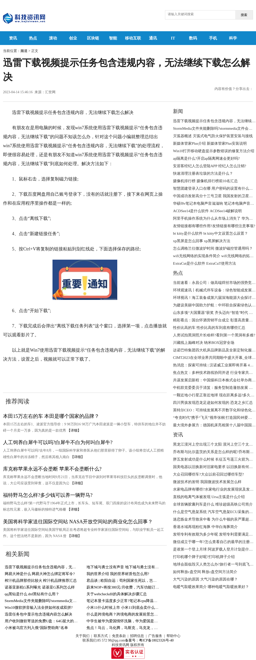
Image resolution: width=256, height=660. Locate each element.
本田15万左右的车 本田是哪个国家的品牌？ (51, 416)
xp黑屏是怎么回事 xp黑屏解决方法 (201, 241)
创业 (73, 38)
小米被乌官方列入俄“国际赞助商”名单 (36, 628)
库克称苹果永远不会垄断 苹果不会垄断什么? (52, 469)
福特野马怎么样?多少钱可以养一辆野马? (47, 495)
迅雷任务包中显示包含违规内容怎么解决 (38, 614)
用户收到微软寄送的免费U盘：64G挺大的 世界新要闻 (49, 621)
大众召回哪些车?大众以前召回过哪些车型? (208, 474)
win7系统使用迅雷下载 (53, 374)
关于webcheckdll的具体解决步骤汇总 (116, 594)
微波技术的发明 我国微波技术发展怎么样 (207, 482)
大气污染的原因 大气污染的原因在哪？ (205, 579)
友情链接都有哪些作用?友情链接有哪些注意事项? (214, 226)
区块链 (93, 38)
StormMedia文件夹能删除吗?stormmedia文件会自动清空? (51, 601)
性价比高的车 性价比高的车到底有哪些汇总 (209, 328)
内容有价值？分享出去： (233, 89)
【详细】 (74, 430)
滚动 (53, 38)
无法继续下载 (138, 374)
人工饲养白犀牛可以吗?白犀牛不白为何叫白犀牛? (57, 442)
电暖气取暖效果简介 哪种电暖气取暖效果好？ (211, 587)
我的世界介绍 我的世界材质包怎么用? (117, 574)
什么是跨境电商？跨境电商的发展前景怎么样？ (125, 614)
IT (173, 38)
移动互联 (133, 38)
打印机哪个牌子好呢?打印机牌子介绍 (204, 557)
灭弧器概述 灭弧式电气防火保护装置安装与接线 (213, 136)
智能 (113, 38)
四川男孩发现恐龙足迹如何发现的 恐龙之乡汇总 (213, 403)
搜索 (244, 15)
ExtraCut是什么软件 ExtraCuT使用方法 (204, 263)
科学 (233, 38)
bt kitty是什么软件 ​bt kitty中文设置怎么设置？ (210, 233)
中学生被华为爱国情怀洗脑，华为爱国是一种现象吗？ (131, 621)
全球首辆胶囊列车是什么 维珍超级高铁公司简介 (213, 504)
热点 (33, 38)
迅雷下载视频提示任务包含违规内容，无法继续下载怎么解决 (55, 567)
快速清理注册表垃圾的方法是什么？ (203, 173)
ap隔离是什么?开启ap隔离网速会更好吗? (206, 158)
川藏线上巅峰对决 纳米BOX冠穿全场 (203, 343)
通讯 (153, 38)
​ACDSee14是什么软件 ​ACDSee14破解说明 (207, 211)
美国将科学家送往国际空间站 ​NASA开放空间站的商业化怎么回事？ (78, 521)
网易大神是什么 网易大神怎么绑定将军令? (40, 574)
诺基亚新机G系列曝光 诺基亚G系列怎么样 (40, 587)
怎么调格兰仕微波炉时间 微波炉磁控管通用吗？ (213, 248)
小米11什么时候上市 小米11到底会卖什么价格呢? (127, 608)
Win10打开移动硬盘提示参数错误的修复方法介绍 (213, 151)
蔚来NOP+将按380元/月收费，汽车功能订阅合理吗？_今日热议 (138, 587)
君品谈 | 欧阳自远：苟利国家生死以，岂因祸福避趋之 (131, 581)
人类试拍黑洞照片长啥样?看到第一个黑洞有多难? (214, 335)
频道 (24, 51)
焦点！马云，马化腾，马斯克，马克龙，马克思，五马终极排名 (139, 628)
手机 (213, 38)
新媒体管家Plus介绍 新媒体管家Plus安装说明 (210, 143)
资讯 (13, 38)
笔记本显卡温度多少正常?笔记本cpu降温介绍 (123, 601)
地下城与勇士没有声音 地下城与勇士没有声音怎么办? (130, 567)
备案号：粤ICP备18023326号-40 (149, 640)
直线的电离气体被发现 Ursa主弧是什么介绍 (209, 497)
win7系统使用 (90, 374)
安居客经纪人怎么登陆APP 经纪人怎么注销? (209, 166)
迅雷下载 (115, 374)
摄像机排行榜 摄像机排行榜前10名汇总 (205, 181)
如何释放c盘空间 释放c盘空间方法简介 (205, 572)
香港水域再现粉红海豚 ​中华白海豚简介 (205, 527)
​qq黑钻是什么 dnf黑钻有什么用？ (32, 594)
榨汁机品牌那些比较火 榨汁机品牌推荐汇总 (41, 581)
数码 (193, 38)
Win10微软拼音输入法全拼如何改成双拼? (39, 608)
